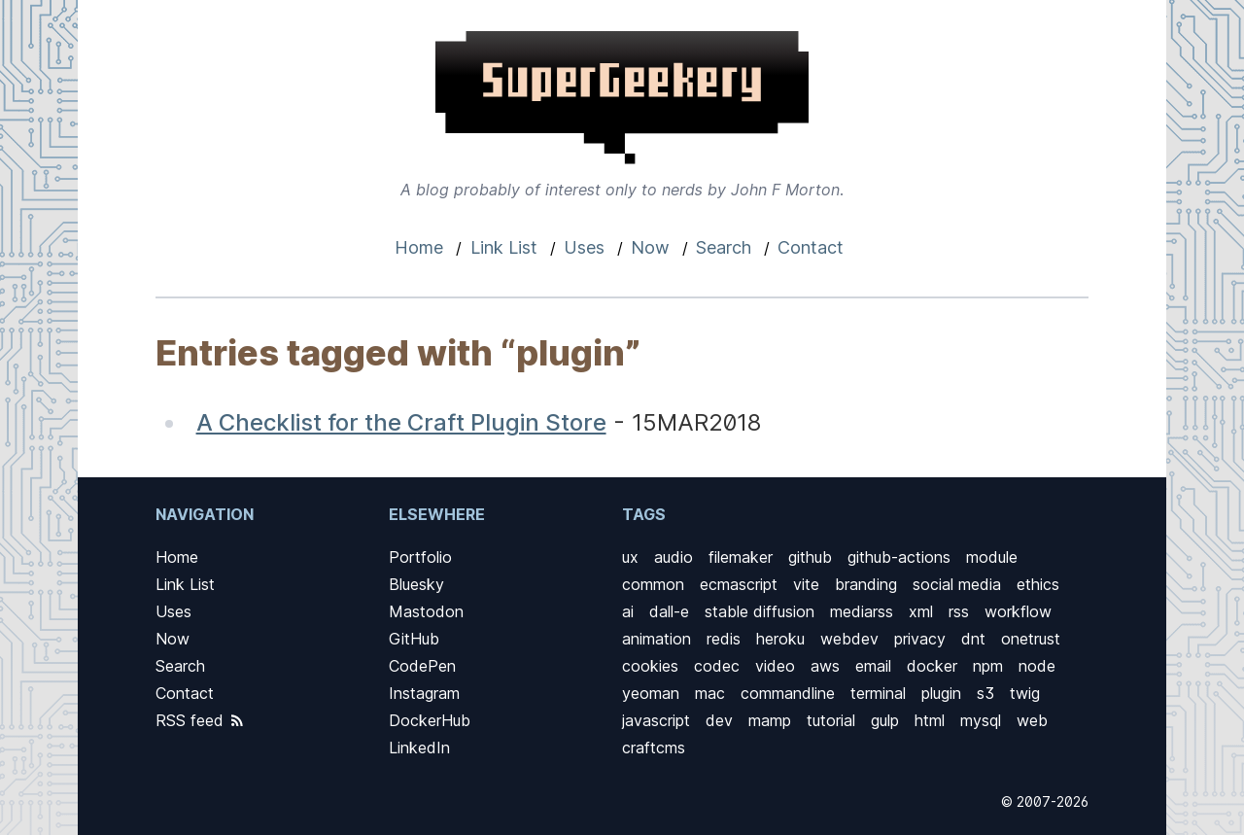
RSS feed (201, 720)
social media (957, 584)
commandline (788, 693)
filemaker (740, 557)
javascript (656, 720)
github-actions (898, 557)
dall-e (669, 611)
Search (723, 247)
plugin (941, 693)
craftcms (653, 747)
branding (866, 584)
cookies (650, 666)
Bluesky (416, 584)
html (930, 720)
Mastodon (426, 611)
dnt (973, 638)
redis (724, 638)
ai (628, 611)
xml (921, 611)
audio (673, 557)
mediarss (861, 611)
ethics (1038, 584)
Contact (811, 247)
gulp (885, 720)
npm (988, 666)
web (1032, 720)
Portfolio (420, 557)
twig (1025, 693)
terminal (878, 693)
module (992, 557)
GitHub (414, 638)
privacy (920, 638)
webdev (849, 638)
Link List (503, 247)
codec (717, 666)
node (1037, 666)
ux (630, 557)
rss (959, 611)
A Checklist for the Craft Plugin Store (401, 422)
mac (710, 693)
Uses (584, 247)
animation (656, 638)
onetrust (1030, 638)
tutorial (831, 720)
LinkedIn (419, 747)
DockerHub (429, 720)
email (873, 666)
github (810, 557)
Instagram (424, 693)
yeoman (650, 693)
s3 (985, 693)
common (653, 584)
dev (719, 720)
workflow (1018, 611)
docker (932, 666)
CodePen (422, 666)
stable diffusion (759, 611)
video (775, 666)
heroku (780, 638)
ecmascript (739, 584)
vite (806, 584)
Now (650, 247)
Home (419, 247)
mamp (769, 720)
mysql (980, 720)
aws (825, 666)
